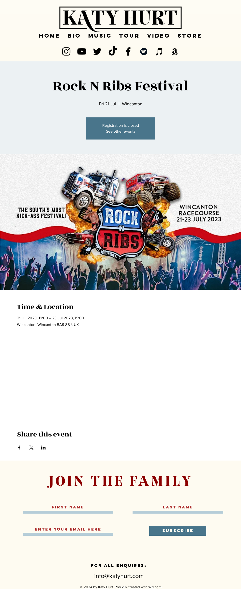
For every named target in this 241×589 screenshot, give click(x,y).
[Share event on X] (31, 447)
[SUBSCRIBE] (177, 531)
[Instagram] (66, 51)
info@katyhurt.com (119, 575)
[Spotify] (143, 51)
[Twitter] (97, 51)
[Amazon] (174, 51)
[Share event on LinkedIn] (43, 447)
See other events (120, 131)
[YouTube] (81, 51)
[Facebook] (128, 51)
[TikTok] (112, 51)
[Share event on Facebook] (19, 447)
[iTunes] (159, 51)
